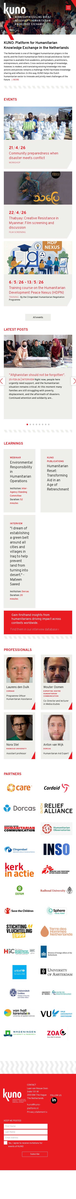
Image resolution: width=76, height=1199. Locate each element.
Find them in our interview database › (34, 629)
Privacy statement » (37, 1112)
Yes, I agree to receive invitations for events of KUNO (23, 1144)
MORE (16, 79)
